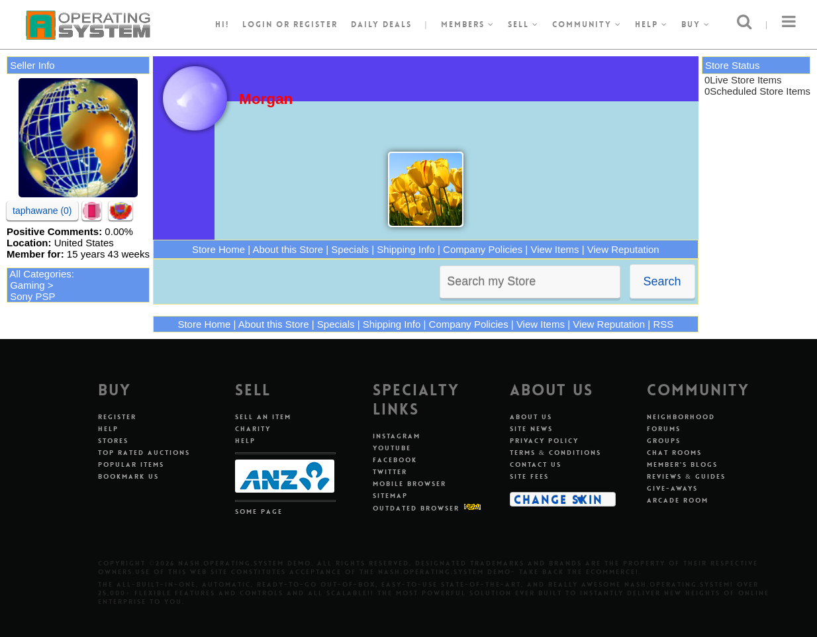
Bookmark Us (128, 476)
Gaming (27, 285)
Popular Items (131, 464)
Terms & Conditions (555, 452)
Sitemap (390, 495)
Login (257, 24)
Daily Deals (381, 24)
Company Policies (482, 249)
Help (651, 24)
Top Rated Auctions (144, 452)
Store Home (218, 249)
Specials (350, 249)
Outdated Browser (416, 508)
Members (468, 24)
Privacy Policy (544, 440)
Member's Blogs (682, 464)
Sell (523, 24)
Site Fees (529, 476)
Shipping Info (406, 249)
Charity (253, 428)
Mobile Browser (409, 483)
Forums (664, 428)
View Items (554, 249)
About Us (531, 417)
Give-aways (672, 488)
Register (117, 417)
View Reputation (623, 249)
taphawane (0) (42, 210)
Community (587, 24)
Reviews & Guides (686, 476)
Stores (113, 440)
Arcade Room (677, 500)
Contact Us (535, 464)
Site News (531, 428)
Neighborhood (681, 417)
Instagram (396, 436)
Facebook (395, 460)
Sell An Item (263, 417)
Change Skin (558, 499)
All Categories (40, 273)
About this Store (287, 249)
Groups (664, 440)
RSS (663, 324)
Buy (695, 24)
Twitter (390, 471)
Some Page (259, 511)
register (315, 24)
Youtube (392, 448)
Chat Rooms (674, 452)
